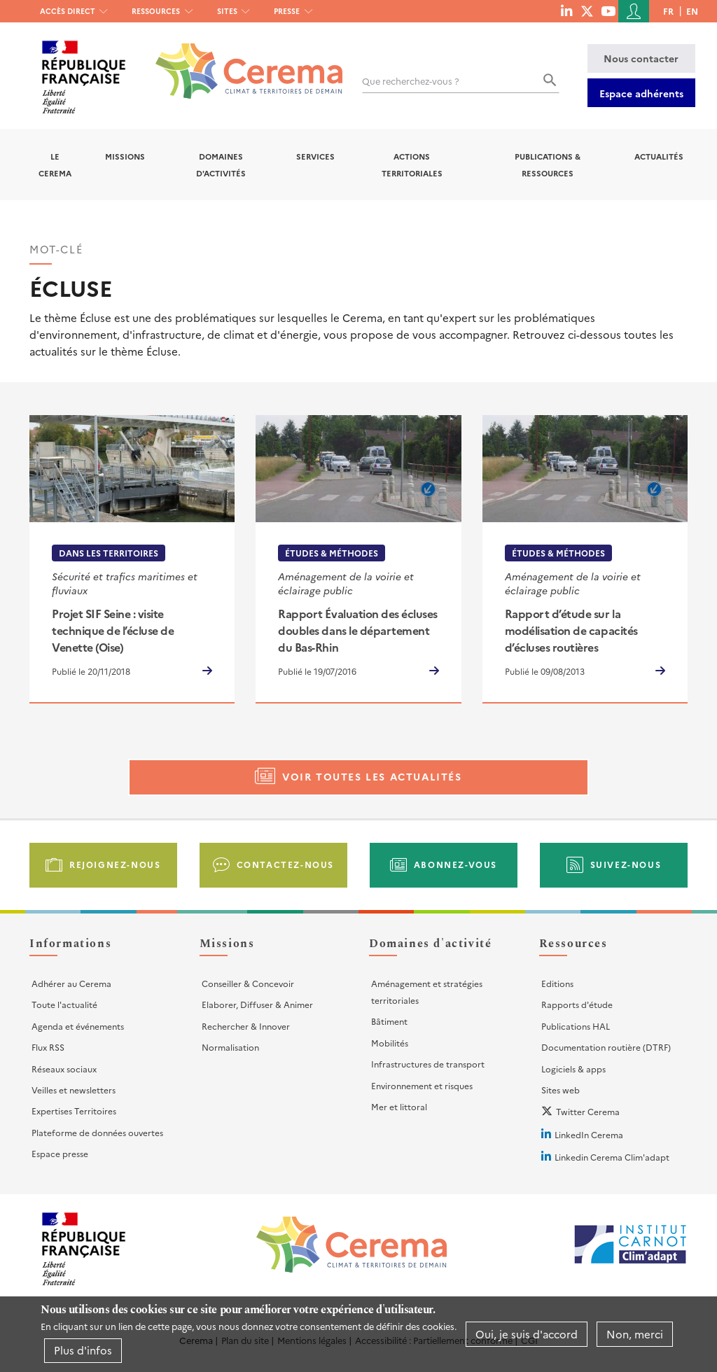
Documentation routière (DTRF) (606, 1047)
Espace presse (60, 1153)
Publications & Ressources (547, 164)
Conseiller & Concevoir (248, 983)
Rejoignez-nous (114, 864)
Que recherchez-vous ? (410, 81)
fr (668, 11)
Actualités (658, 156)
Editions (557, 983)
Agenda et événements (78, 1026)
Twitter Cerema (588, 1111)
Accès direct (67, 11)
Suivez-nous (626, 864)
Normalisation (230, 1047)
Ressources (156, 11)
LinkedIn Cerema (589, 1134)
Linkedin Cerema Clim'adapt (612, 1157)
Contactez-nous (285, 864)
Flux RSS (48, 1047)
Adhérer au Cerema (71, 983)
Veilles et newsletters (74, 1090)
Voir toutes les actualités (372, 776)
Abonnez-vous (455, 864)
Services (315, 156)
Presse (287, 11)
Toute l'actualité (64, 1004)
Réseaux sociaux (64, 1068)
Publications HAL (575, 1026)
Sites (227, 11)
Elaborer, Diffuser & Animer (257, 1004)
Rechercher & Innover (246, 1026)
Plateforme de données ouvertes (97, 1132)
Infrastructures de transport (428, 1064)
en (692, 11)
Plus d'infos (83, 1350)
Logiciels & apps (573, 1068)
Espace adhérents (641, 93)
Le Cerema (55, 164)
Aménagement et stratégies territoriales (426, 991)
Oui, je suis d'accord (526, 1333)
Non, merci (634, 1333)
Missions (125, 156)
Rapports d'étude (577, 1004)
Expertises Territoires (74, 1110)
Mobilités (389, 1043)
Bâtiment (389, 1021)
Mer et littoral (399, 1106)
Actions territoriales (412, 164)
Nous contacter (641, 58)
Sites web (560, 1090)
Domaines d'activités (221, 164)
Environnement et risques (422, 1085)
